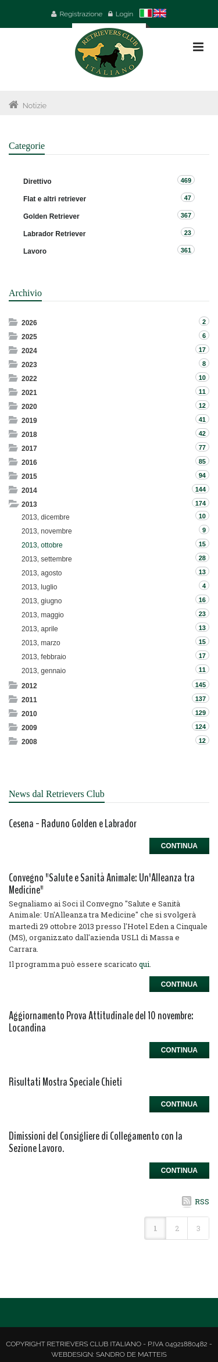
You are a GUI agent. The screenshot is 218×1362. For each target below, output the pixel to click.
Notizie (35, 105)
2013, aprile (40, 629)
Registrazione (80, 14)
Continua (179, 846)
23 (187, 232)
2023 (29, 365)
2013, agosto (42, 573)
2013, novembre (47, 531)
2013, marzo (41, 643)
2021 (29, 393)
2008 (29, 742)
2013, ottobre (42, 545)
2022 (29, 379)
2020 (29, 407)
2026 (29, 323)
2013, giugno (42, 601)
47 (187, 197)
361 (186, 250)
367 (186, 215)
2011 (29, 700)
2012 (29, 686)
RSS (202, 1201)
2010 (29, 714)
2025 (29, 337)
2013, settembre (47, 559)
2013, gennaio (44, 671)
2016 (29, 462)
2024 (29, 351)
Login (125, 14)
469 (186, 180)
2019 (29, 421)
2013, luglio (39, 587)
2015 (29, 476)
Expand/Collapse (14, 322)
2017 (29, 448)
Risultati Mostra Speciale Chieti (65, 1082)
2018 (29, 435)
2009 (29, 728)
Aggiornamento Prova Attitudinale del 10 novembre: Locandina (101, 1022)
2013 (29, 504)
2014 (29, 490)
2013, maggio (43, 615)
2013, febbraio (44, 657)
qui (144, 964)
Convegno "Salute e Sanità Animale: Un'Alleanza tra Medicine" (102, 884)
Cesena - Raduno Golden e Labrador (73, 823)
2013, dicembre (46, 517)
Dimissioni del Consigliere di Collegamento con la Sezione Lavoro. (96, 1142)
